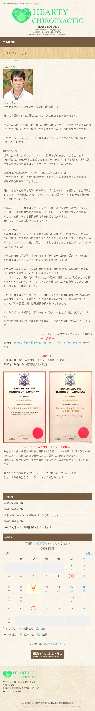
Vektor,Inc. (65, 706)
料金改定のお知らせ (15, 503)
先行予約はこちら (55, 643)
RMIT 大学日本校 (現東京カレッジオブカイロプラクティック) (48, 342)
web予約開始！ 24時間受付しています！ (28, 527)
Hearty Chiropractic (43, 703)
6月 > (89, 553)
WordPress (31, 706)
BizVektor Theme (47, 706)
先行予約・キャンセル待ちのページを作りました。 (33, 515)
